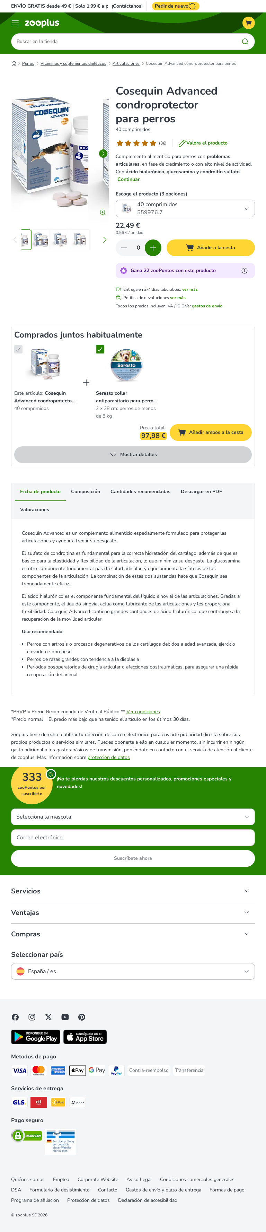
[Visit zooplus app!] (35, 1042)
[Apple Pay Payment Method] (77, 1071)
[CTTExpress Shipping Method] (38, 1103)
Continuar (128, 179)
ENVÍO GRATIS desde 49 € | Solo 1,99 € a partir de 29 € (73, 6)
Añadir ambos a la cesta (215, 434)
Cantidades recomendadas (140, 492)
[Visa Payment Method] (19, 1071)
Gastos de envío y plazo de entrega (163, 1190)
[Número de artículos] (138, 248)
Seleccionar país (37, 955)
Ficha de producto (40, 492)
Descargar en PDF (201, 492)
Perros (28, 63)
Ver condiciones (143, 711)
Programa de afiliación (35, 1200)
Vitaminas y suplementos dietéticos (73, 63)
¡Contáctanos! (127, 6)
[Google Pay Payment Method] (97, 1071)
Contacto (107, 1190)
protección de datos (109, 757)
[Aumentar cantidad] (153, 248)
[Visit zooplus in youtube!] (65, 1017)
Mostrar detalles (133, 455)
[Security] (26, 1137)
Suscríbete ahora (133, 858)
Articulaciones (126, 63)
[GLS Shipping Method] (19, 1103)
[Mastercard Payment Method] (38, 1071)
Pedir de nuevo (176, 6)
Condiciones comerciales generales (197, 1179)
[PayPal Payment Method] (116, 1071)
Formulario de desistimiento (59, 1190)
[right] (103, 153)
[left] (16, 153)
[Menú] (15, 23)
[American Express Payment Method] (58, 1071)
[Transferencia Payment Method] (189, 1070)
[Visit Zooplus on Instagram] (32, 1017)
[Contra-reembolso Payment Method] (149, 1070)
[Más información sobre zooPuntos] (244, 271)
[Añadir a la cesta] (211, 248)
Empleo (61, 1179)
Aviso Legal (139, 1179)
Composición (85, 492)
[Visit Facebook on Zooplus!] (15, 1017)
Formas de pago (227, 1190)
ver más (190, 289)
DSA (16, 1190)
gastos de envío (207, 306)
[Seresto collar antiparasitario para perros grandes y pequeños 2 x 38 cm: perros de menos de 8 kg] (126, 365)
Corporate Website (98, 1179)
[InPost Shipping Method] (58, 1103)
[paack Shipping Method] (77, 1103)
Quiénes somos (28, 1179)
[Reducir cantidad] (124, 248)
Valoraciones (34, 510)
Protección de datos (88, 1200)
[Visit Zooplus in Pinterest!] (82, 1017)
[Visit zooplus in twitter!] (48, 1017)
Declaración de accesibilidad (147, 1200)
